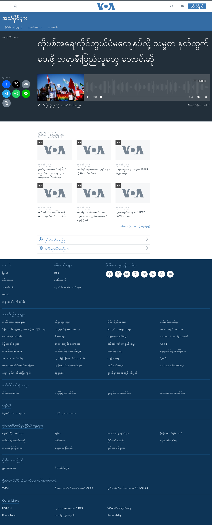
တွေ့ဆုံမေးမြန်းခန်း (64, 447)
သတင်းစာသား (35, 27)
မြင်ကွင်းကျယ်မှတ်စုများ (119, 329)
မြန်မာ (5, 272)
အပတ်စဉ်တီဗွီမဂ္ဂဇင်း (12, 447)
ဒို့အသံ (163, 358)
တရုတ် (5, 294)
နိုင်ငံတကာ (7, 279)
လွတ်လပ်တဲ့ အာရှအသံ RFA (69, 508)
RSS (56, 272)
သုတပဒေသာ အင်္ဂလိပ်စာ (172, 392)
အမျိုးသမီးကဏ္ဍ (115, 365)
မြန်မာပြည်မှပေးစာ (116, 321)
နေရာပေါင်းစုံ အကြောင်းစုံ (173, 350)
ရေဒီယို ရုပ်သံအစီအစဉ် (14, 440)
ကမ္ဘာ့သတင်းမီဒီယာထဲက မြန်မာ (18, 365)
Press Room (9, 515)
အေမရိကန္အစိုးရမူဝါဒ (65, 515)
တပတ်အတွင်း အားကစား (67, 343)
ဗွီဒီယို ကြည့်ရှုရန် (13, 27)
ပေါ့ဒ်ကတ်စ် (60, 279)
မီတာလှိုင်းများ (62, 467)
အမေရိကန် (8, 287)
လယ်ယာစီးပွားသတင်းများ (68, 350)
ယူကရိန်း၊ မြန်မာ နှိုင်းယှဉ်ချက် (70, 358)
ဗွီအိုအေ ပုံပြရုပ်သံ (116, 447)
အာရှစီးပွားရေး (114, 350)
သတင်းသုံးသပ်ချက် (12, 336)
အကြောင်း (53, 27)
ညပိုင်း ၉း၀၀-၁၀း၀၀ (65, 412)
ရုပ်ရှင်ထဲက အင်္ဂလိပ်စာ (119, 392)
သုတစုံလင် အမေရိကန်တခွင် (174, 336)
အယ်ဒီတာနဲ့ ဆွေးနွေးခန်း (14, 321)
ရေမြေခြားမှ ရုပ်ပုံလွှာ (118, 433)
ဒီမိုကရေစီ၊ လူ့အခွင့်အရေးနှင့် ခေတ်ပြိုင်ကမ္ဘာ (24, 329)
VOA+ (5, 487)
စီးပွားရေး (60, 336)
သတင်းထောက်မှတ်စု (12, 358)
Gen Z (163, 343)
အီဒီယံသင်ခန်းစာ (10, 392)
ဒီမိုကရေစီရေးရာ (10, 343)
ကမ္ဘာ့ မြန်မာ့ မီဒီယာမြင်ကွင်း (16, 372)
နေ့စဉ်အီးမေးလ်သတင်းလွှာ (67, 287)
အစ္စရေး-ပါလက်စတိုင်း (13, 301)
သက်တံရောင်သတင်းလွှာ (172, 365)
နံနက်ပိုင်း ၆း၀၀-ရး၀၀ (13, 412)
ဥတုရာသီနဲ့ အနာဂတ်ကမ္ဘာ (68, 329)
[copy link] (6, 103)
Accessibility (114, 515)
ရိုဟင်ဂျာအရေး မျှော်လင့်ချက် (122, 372)
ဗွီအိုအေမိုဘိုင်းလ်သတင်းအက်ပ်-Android (127, 487)
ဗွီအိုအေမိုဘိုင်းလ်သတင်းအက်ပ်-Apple (74, 487)
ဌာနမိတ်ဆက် (9, 467)
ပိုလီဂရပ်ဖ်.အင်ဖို (115, 440)
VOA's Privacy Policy (119, 508)
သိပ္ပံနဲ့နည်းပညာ (63, 321)
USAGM (7, 508)
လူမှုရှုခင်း (59, 372)
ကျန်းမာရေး (113, 358)
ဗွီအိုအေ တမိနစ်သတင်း (171, 433)
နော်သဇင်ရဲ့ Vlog (168, 440)
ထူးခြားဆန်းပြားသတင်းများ (68, 365)
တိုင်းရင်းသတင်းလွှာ (170, 321)
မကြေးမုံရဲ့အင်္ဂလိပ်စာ (65, 392)
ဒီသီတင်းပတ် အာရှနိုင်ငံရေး (121, 343)
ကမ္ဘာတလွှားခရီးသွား (117, 336)
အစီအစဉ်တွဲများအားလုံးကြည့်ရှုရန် (134, 226)
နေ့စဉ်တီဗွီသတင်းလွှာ (13, 433)
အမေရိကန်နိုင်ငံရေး (12, 350)
